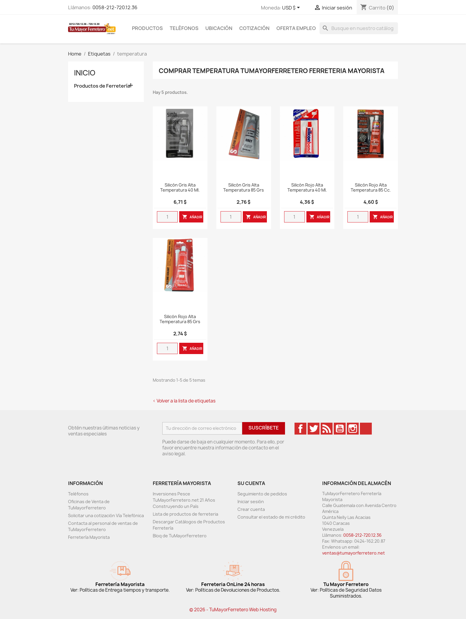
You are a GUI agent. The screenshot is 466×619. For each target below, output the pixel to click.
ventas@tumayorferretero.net (353, 553)
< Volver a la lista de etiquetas (184, 401)
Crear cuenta (251, 509)
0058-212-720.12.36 (114, 7)
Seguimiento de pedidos (262, 494)
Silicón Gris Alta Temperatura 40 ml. (180, 188)
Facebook (300, 429)
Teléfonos (184, 28)
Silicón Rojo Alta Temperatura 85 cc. (371, 188)
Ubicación (218, 28)
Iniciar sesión (250, 501)
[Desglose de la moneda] (292, 8)
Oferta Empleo (296, 28)
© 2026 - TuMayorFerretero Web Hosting (233, 610)
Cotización (254, 28)
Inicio (84, 73)
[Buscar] (358, 28)
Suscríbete (263, 427)
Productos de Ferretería (102, 86)
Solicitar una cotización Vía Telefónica (106, 515)
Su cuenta (251, 483)
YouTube (340, 429)
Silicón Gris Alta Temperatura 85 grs (243, 188)
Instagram (353, 429)
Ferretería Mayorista (89, 537)
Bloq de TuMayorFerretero (180, 536)
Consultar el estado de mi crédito (271, 517)
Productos (147, 28)
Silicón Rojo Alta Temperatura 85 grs (180, 319)
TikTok (366, 429)
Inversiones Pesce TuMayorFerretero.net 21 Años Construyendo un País (184, 500)
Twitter (313, 429)
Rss (327, 429)
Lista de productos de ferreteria (185, 514)
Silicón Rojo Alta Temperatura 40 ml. (307, 188)
